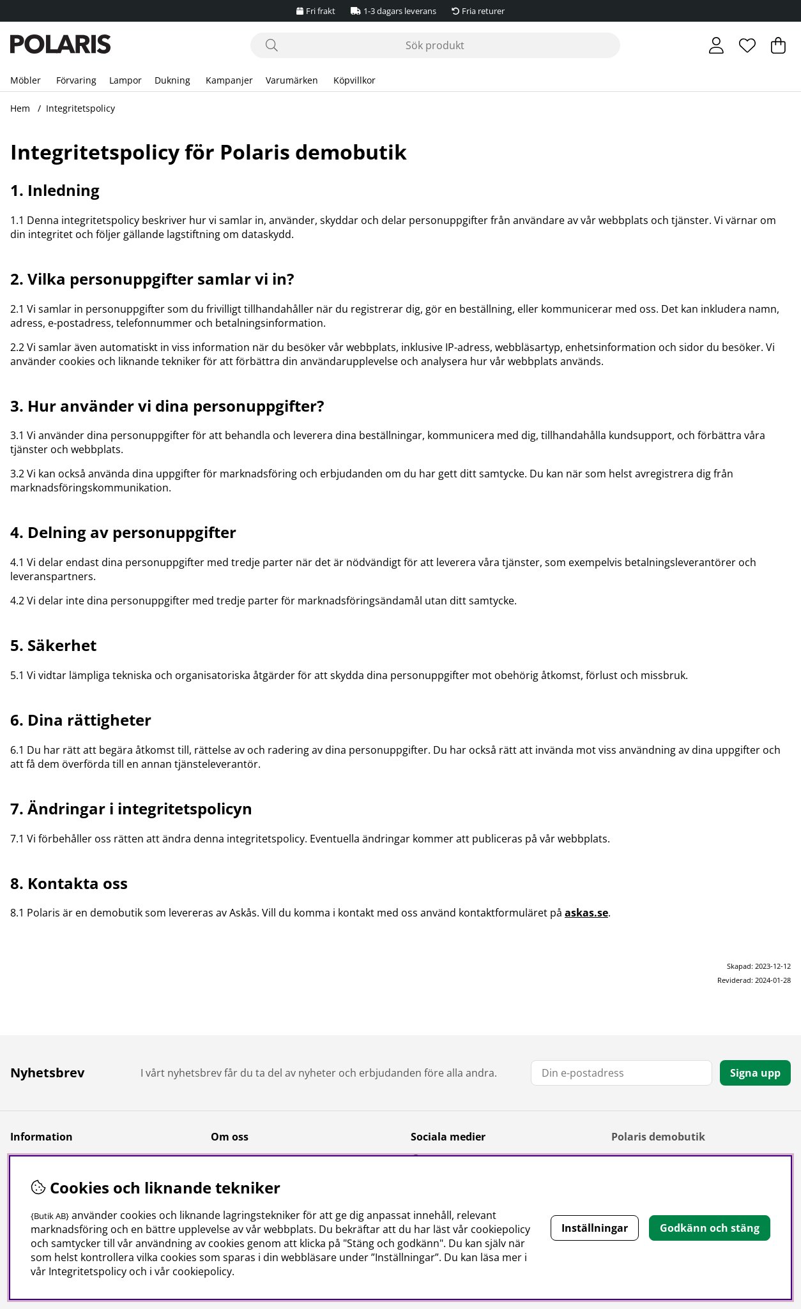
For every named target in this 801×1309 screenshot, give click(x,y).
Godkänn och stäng (709, 1228)
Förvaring (76, 80)
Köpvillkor (354, 80)
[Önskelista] (747, 45)
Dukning (172, 80)
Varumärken (292, 80)
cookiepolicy (202, 1271)
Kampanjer (229, 80)
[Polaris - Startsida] (60, 45)
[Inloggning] (716, 45)
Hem (20, 108)
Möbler (25, 80)
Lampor (125, 80)
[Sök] (435, 45)
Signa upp (755, 1073)
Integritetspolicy (80, 108)
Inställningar (594, 1228)
